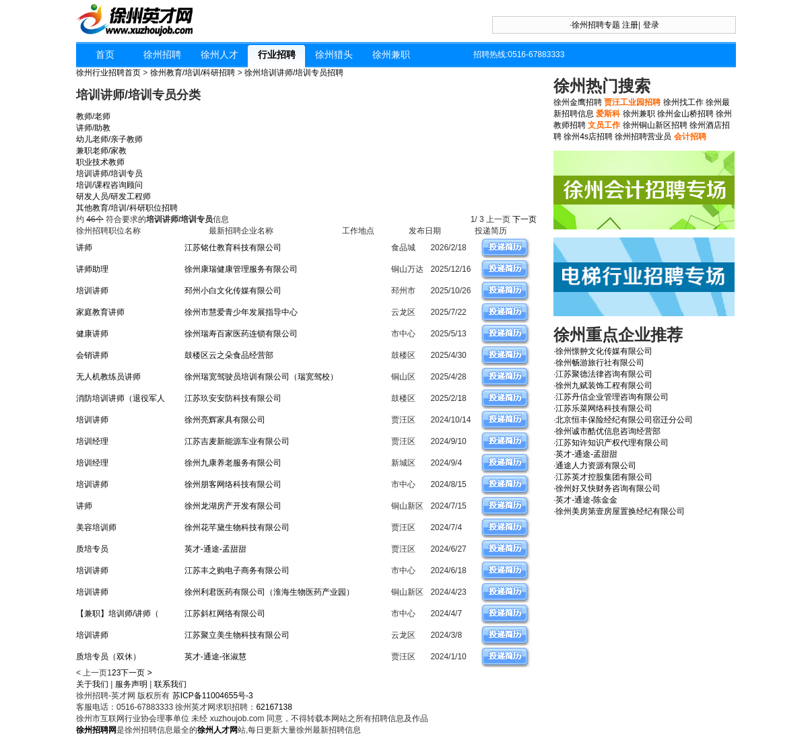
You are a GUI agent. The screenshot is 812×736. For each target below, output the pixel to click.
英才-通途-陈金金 (586, 500)
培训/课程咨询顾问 (109, 185)
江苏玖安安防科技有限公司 (232, 398)
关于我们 (92, 684)
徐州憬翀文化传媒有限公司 (603, 351)
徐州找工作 (683, 102)
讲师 (84, 247)
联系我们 (170, 684)
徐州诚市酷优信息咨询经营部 (608, 431)
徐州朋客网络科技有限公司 (232, 484)
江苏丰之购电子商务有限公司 (237, 570)
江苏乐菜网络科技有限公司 (603, 408)
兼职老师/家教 (101, 150)
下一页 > (136, 672)
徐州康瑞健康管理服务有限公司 (241, 269)
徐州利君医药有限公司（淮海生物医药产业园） (269, 592)
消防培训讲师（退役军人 (120, 398)
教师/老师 (93, 116)
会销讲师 (92, 355)
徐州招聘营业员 (643, 136)
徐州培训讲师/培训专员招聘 (293, 72)
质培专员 (92, 549)
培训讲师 (92, 290)
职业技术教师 (100, 162)
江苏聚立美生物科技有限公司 (237, 635)
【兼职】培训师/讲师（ (117, 613)
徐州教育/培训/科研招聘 (193, 72)
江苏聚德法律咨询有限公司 (603, 374)
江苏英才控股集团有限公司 (603, 477)
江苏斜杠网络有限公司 (224, 613)
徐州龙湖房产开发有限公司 (232, 506)
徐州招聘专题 (596, 25)
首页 (105, 54)
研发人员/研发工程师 (113, 196)
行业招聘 (277, 54)
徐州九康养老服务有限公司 (232, 463)
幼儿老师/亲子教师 (109, 139)
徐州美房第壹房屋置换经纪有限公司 (620, 511)
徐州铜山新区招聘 (655, 125)
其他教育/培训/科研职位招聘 (127, 208)
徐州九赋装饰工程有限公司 (603, 385)
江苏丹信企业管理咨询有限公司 (612, 397)
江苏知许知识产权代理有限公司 (612, 442)
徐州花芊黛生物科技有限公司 (237, 527)
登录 (651, 25)
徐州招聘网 (96, 730)
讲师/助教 (93, 128)
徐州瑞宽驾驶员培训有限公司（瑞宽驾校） (261, 376)
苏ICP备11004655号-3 (212, 695)
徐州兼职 (391, 54)
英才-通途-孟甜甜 (215, 549)
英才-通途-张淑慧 (215, 656)
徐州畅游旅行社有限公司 (599, 362)
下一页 (525, 219)
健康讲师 (92, 333)
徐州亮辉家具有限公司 (224, 420)
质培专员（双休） (108, 656)
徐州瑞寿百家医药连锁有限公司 (241, 333)
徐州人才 (219, 54)
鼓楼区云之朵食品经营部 (228, 355)
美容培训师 (96, 527)
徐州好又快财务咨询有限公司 (608, 488)
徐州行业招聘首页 (108, 72)
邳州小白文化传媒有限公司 (232, 290)
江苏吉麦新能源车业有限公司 (237, 441)
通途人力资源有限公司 (595, 465)
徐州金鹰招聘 (577, 102)
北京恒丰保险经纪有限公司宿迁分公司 (624, 420)
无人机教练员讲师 (108, 376)
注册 (630, 25)
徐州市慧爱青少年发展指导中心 (241, 312)
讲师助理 (92, 269)
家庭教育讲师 (100, 312)
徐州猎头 (334, 54)
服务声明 (131, 684)
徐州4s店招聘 (588, 136)
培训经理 (92, 441)
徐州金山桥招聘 (685, 113)
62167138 (274, 707)
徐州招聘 (162, 54)
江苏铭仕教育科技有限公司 (232, 247)
